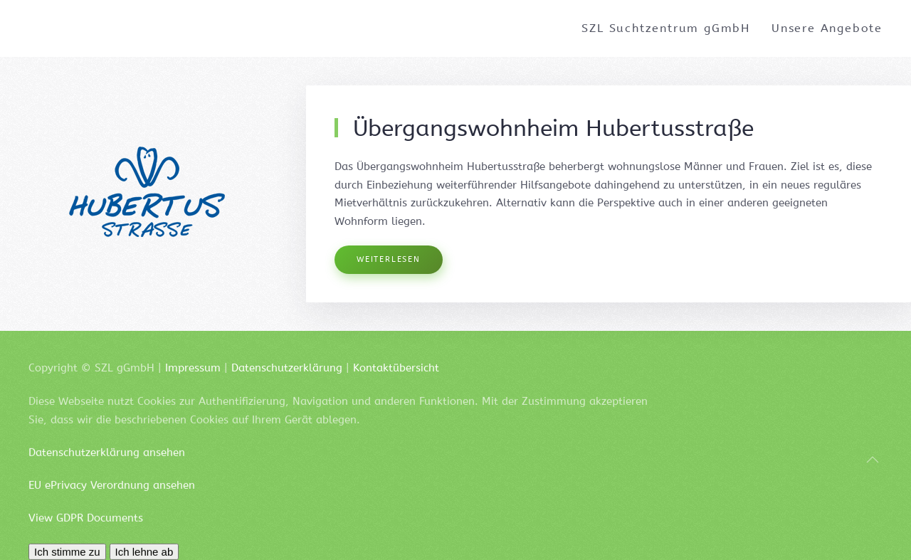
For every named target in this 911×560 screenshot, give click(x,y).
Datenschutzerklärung (286, 367)
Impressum (193, 367)
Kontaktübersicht (396, 367)
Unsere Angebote (827, 28)
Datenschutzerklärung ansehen (106, 461)
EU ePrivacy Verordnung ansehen (111, 493)
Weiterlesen (389, 259)
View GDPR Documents (85, 525)
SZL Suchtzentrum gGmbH (665, 28)
